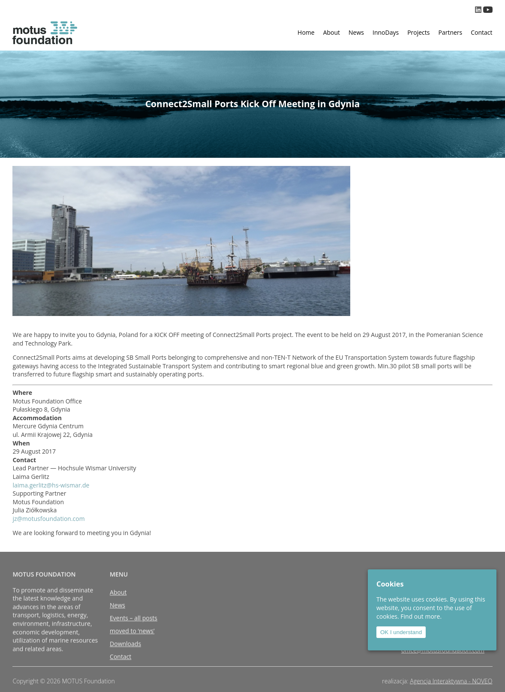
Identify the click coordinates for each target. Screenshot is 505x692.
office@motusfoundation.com (442, 663)
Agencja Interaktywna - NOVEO (451, 684)
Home (306, 32)
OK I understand (401, 632)
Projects (418, 32)
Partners (450, 32)
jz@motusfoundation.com (48, 518)
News (356, 32)
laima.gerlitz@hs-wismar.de (50, 485)
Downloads (125, 656)
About (331, 32)
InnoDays (386, 32)
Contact (481, 32)
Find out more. (421, 616)
